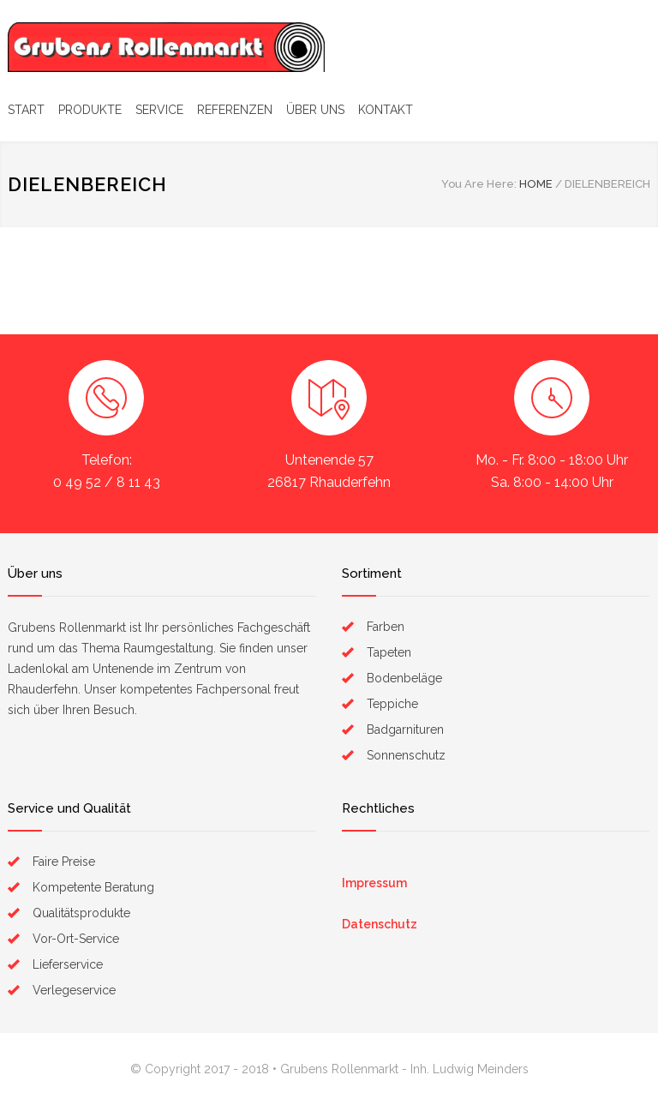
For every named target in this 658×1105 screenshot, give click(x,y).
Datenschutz (379, 924)
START (26, 110)
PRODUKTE (90, 110)
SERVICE (159, 110)
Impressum (374, 883)
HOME (536, 183)
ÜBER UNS (315, 110)
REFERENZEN (234, 110)
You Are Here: (479, 183)
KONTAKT (385, 110)
